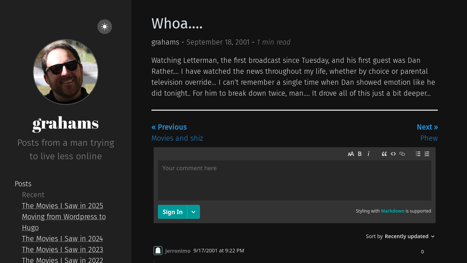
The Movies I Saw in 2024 (62, 238)
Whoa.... (177, 24)
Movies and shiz (177, 132)
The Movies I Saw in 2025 (62, 205)
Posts (23, 183)
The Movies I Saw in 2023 (62, 249)
